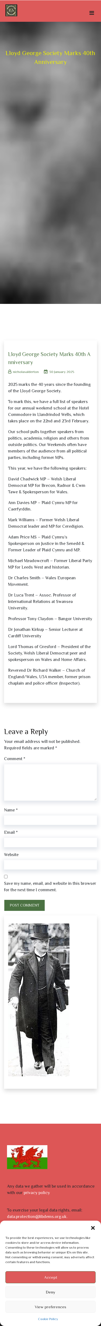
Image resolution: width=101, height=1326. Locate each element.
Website (11, 854)
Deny (50, 1292)
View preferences (50, 1307)
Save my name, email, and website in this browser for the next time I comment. (50, 886)
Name (11, 810)
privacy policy (37, 1192)
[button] (93, 1227)
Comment (14, 758)
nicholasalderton (23, 372)
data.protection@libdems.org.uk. (37, 1216)
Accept (50, 1277)
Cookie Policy (48, 1319)
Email (11, 832)
